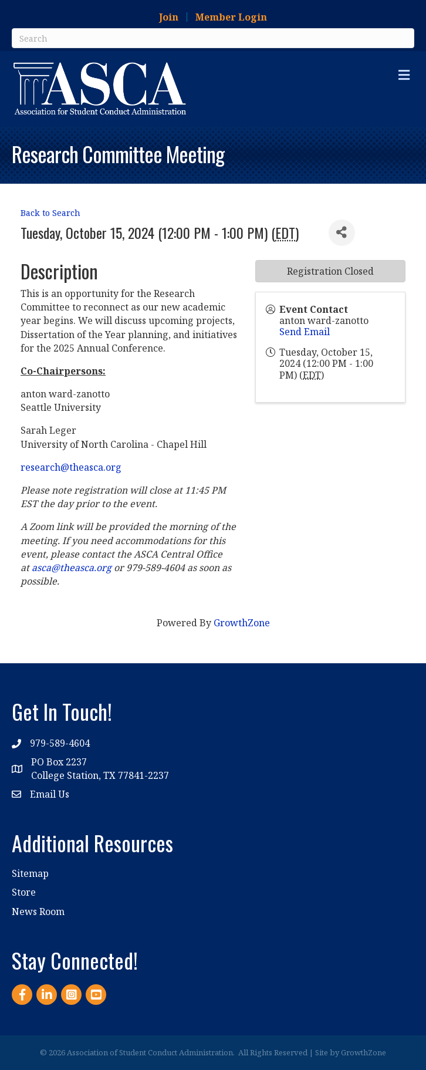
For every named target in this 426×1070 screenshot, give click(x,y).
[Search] (213, 38)
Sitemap (30, 873)
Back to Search (50, 212)
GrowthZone (242, 622)
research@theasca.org (71, 467)
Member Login (231, 17)
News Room (38, 911)
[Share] (342, 233)
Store (24, 892)
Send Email (304, 331)
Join (168, 17)
